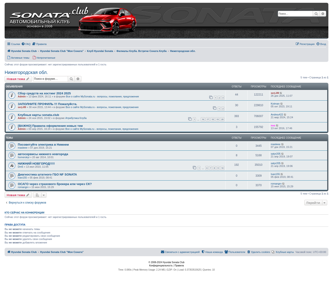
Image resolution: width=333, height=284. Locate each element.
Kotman (275, 103)
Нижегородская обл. (26, 72)
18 (212, 119)
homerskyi (23, 157)
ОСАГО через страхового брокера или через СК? (55, 184)
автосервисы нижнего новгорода (43, 154)
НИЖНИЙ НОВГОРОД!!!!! (36, 163)
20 (222, 119)
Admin (22, 96)
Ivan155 (22, 177)
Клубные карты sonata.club (38, 115)
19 (217, 119)
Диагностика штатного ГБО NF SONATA (47, 174)
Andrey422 (277, 114)
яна (273, 125)
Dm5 (20, 166)
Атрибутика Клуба (75, 118)
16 (203, 119)
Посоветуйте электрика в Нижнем (43, 144)
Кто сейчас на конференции (24, 212)
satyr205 (276, 153)
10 (222, 167)
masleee (23, 147)
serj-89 (275, 93)
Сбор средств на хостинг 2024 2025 (44, 93)
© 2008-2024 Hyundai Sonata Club (166, 262)
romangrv (23, 187)
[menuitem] (26, 44)
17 (208, 119)
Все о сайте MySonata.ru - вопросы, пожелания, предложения (102, 96)
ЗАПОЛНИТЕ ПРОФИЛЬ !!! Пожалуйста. (47, 104)
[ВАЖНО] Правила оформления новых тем (50, 126)
